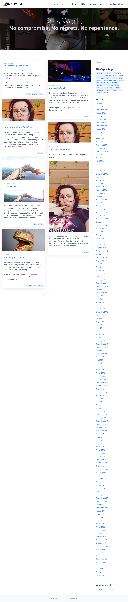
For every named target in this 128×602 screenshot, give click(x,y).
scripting (109, 85)
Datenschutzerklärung (115, 4)
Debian (108, 90)
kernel (117, 85)
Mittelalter (117, 73)
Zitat (106, 88)
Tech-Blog (92, 4)
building (100, 88)
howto (99, 80)
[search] (108, 62)
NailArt (114, 90)
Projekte (73, 4)
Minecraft (100, 90)
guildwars (120, 80)
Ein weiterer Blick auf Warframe (19, 127)
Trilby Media (72, 598)
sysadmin (100, 73)
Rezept (118, 88)
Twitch (28, 94)
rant (120, 78)
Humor (121, 76)
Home (55, 4)
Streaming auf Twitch (59, 285)
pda (98, 78)
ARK (35, 224)
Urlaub (106, 80)
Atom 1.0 (101, 589)
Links (102, 4)
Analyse (114, 78)
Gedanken (108, 73)
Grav (52, 598)
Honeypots (107, 76)
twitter (106, 92)
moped (103, 83)
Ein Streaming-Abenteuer (16, 65)
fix (98, 83)
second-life (100, 85)
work (114, 76)
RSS (110, 589)
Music (112, 88)
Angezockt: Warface (58, 88)
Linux (41, 94)
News (108, 78)
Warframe (78, 93)
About (63, 4)
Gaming (34, 94)
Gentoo (99, 76)
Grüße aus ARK (11, 186)
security (115, 83)
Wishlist (82, 4)
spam (108, 83)
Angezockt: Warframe (59, 149)
